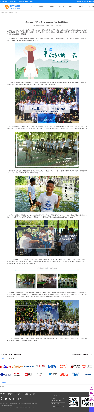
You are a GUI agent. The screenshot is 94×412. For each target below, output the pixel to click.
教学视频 (25, 394)
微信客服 (91, 395)
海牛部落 (2, 386)
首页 (32, 6)
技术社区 (91, 6)
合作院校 (12, 358)
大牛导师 (51, 6)
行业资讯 (11, 12)
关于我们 (2, 394)
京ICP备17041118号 (35, 407)
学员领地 (71, 6)
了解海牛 (81, 6)
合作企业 (3, 358)
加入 (63, 398)
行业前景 (40, 6)
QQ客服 (91, 389)
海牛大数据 (57, 292)
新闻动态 (10, 394)
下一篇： (82, 355)
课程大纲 (61, 6)
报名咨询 (17, 394)
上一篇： (11, 355)
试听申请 (91, 400)
